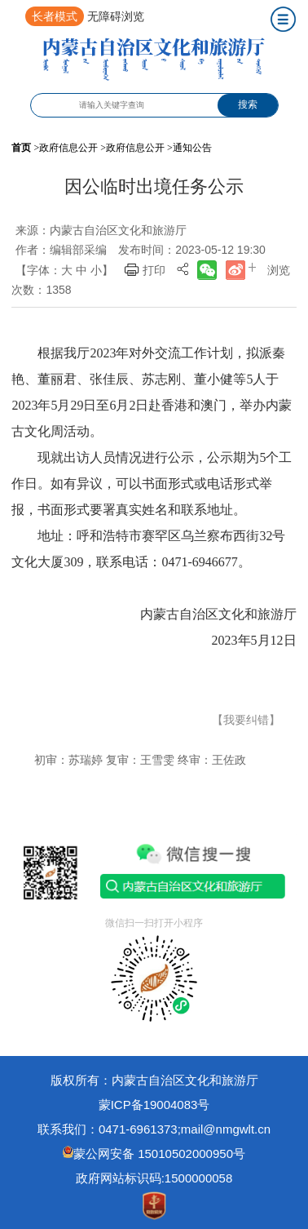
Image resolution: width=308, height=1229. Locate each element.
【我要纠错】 (246, 719)
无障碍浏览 (115, 16)
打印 (154, 270)
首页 (21, 147)
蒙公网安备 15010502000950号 (159, 1153)
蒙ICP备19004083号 (154, 1104)
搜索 (247, 104)
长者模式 (54, 16)
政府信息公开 (68, 147)
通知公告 (192, 147)
